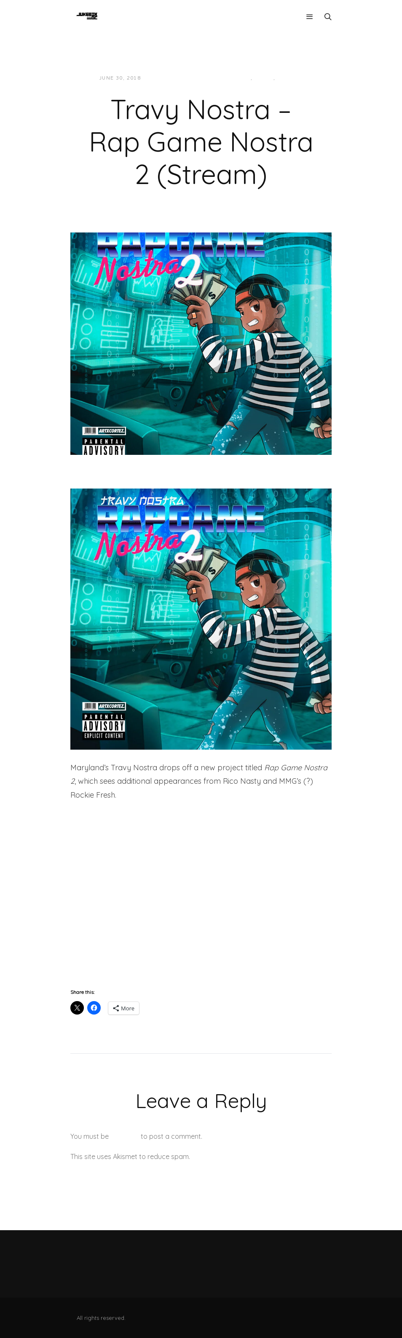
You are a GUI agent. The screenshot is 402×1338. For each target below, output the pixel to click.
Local (264, 78)
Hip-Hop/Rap (231, 78)
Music (286, 78)
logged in (124, 1136)
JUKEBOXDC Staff (176, 78)
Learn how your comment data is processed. (261, 1156)
